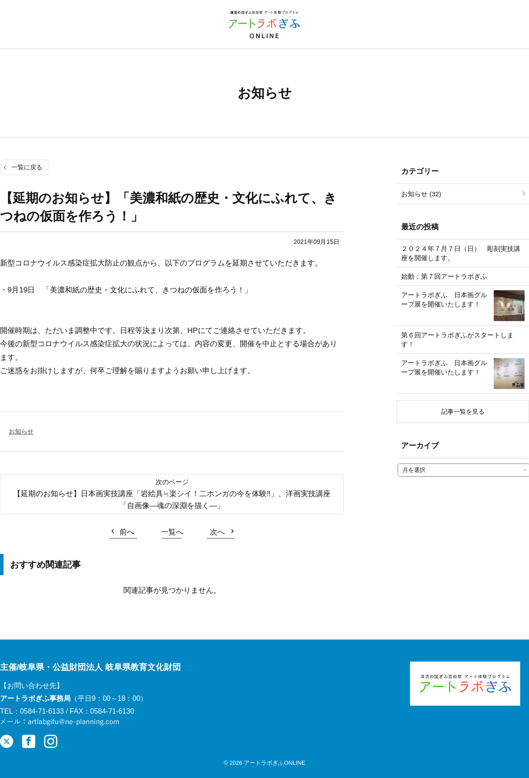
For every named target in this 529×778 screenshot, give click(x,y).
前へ (126, 532)
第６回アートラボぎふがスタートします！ (457, 339)
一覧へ (172, 532)
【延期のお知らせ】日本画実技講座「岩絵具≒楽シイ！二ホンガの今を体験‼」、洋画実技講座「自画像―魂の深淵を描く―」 (172, 500)
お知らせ (21, 431)
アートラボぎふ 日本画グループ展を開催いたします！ (444, 299)
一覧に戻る (26, 167)
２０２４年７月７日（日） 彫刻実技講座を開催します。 (460, 253)
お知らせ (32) (421, 194)
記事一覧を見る (462, 411)
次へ (217, 532)
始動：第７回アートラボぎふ (444, 276)
